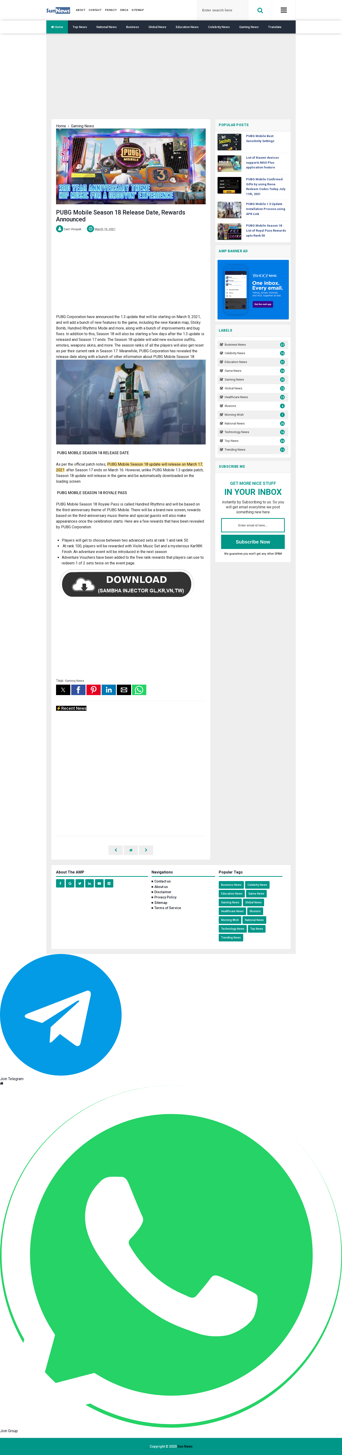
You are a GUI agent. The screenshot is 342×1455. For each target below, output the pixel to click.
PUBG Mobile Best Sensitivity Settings (260, 138)
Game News (254, 371)
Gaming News (249, 27)
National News (106, 27)
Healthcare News (254, 397)
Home (57, 27)
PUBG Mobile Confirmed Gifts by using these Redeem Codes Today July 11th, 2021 (265, 186)
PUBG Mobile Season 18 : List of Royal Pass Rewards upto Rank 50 (266, 230)
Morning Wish (254, 415)
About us (161, 887)
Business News (254, 345)
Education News (187, 27)
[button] (63, 690)
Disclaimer (162, 892)
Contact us (162, 881)
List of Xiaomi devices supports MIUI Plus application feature (262, 162)
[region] (171, 80)
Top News (80, 27)
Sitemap (160, 903)
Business (132, 27)
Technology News (254, 432)
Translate (274, 27)
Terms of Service (167, 908)
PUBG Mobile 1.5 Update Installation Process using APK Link (265, 209)
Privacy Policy (165, 897)
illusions (254, 406)
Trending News (254, 450)
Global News (157, 27)
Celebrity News (219, 27)
